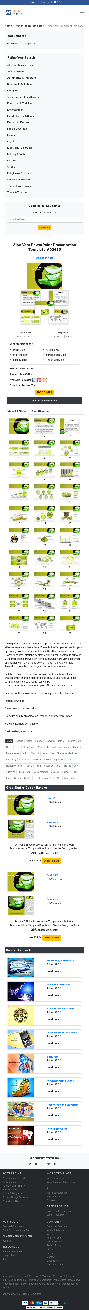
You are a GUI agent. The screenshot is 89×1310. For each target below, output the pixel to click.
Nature (11, 160)
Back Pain (52, 1056)
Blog (4, 1259)
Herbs (9, 747)
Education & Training (19, 103)
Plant (17, 747)
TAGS (9, 741)
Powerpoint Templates (59, 1211)
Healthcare (56, 747)
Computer (13, 90)
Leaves (71, 741)
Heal (74, 772)
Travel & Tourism (17, 192)
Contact (51, 1256)
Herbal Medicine (14, 765)
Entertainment (15, 109)
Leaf (66, 778)
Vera (33, 747)
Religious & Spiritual (18, 173)
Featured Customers (13, 1226)
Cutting (17, 778)
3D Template (9, 1182)
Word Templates (55, 1178)
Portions (67, 765)
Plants (29, 741)
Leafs (44, 753)
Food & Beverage (17, 129)
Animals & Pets (15, 71)
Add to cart (51, 861)
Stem (8, 778)
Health (38, 765)
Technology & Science (20, 186)
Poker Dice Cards (57, 1128)
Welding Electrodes (58, 984)
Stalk (29, 772)
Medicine (55, 772)
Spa (52, 753)
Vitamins (10, 772)
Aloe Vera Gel (41, 772)
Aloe (59, 778)
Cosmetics (50, 741)
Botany (38, 741)
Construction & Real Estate (23, 97)
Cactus (27, 778)
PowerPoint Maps (11, 1189)
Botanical (77, 747)
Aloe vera (52, 822)
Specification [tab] (40, 411)
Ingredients (59, 759)
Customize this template (44, 400)
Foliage (66, 772)
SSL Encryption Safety (60, 1008)
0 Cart (58, 2)
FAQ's (50, 1249)
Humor (11, 135)
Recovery (36, 759)
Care (76, 765)
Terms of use (54, 1237)
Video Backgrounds (57, 1192)
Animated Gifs (54, 1196)
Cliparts (51, 1200)
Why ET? (51, 1234)
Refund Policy (54, 1245)
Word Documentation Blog (61, 1182)
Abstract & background (20, 65)
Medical (35, 753)
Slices (21, 772)
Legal (10, 141)
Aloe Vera (49, 778)
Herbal (25, 753)
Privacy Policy (54, 1241)
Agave (67, 747)
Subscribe (44, 227)
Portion (47, 759)
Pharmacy (11, 759)
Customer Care (55, 1264)
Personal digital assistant (62, 1032)
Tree (70, 759)
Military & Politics (17, 154)
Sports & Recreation (19, 179)
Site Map (51, 1253)
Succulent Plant (52, 765)
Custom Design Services (15, 1197)
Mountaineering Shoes (60, 1080)
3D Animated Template (14, 1185)
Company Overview (57, 1226)
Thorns (28, 765)
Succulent (24, 759)
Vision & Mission (56, 1230)
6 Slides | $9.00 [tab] (26, 334)
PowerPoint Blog (11, 1201)
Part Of (61, 741)
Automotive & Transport (21, 78)
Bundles (6, 1240)
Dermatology (12, 753)
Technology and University (63, 1104)
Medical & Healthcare (19, 148)
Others (11, 167)
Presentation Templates (29, 25)
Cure (80, 741)
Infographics (9, 1255)
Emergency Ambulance (60, 960)
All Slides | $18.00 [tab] (63, 334)
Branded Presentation (13, 1251)
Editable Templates (31, 1294)
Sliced (74, 778)
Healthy (37, 778)
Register (44, 2)
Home (8, 25)
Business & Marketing (19, 84)
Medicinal (43, 747)
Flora (25, 747)
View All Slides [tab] (16, 411)
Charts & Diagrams (12, 1193)
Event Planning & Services (22, 116)
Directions (52, 1260)
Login (30, 2)
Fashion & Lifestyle (18, 122)
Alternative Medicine (67, 753)
